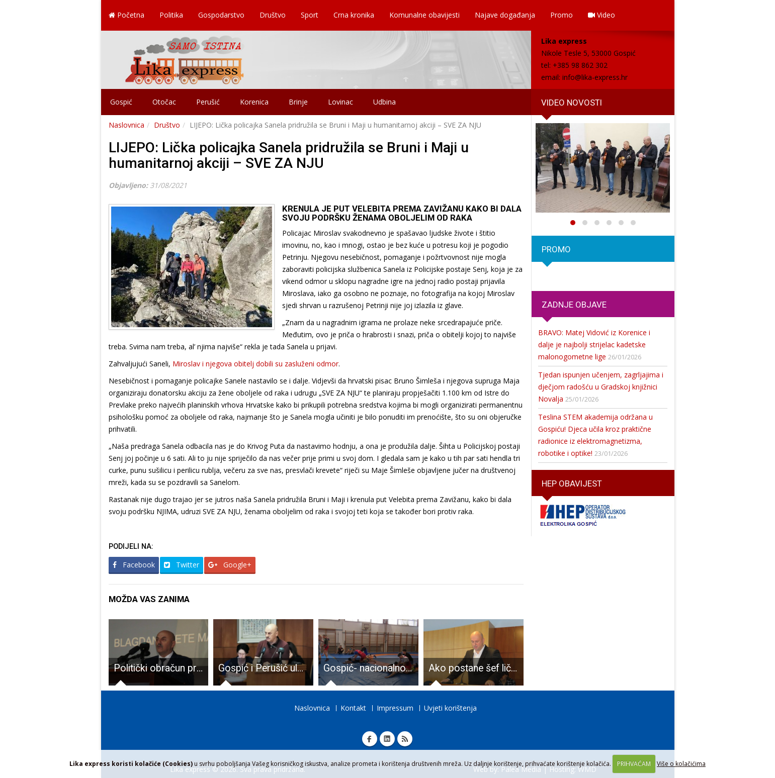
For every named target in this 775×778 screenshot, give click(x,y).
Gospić (121, 102)
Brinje (298, 102)
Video (601, 15)
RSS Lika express (404, 738)
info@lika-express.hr (595, 77)
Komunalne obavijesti (424, 15)
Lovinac (340, 102)
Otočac (164, 102)
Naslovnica (126, 125)
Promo (561, 15)
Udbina (384, 102)
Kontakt (353, 708)
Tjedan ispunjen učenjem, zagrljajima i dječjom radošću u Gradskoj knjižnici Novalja (600, 387)
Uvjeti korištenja (450, 708)
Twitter (181, 564)
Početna (126, 15)
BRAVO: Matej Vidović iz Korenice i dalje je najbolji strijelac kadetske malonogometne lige (594, 344)
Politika (171, 15)
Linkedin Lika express (387, 738)
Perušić (208, 102)
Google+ (229, 564)
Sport (309, 15)
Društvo (273, 15)
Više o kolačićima (681, 763)
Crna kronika (353, 15)
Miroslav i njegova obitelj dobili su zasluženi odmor (254, 363)
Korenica (254, 102)
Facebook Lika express (369, 738)
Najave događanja (505, 15)
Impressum (395, 708)
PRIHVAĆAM (634, 763)
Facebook (134, 564)
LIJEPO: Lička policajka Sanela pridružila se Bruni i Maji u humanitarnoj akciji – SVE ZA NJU (289, 155)
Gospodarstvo (221, 15)
